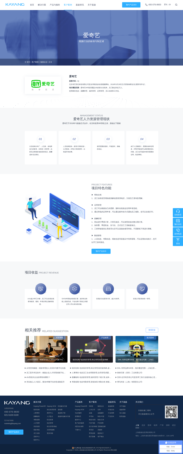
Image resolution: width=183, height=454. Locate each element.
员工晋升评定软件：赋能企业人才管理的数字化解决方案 (46, 373)
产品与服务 (55, 5)
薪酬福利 (37, 416)
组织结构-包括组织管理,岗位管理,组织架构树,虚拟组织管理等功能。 (92, 368)
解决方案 (42, 5)
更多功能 (50, 433)
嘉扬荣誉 (122, 410)
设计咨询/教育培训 (93, 428)
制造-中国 (101, 416)
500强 (91, 406)
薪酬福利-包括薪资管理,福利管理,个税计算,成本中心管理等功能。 (92, 377)
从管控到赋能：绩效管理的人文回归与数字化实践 (46, 368)
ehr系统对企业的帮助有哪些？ (38, 377)
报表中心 (37, 440)
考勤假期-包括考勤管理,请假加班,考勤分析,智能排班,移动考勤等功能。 (92, 382)
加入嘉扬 (122, 413)
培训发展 (37, 426)
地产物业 (101, 436)
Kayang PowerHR (40, 406)
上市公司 (92, 410)
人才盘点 (50, 416)
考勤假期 (37, 420)
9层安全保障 (79, 426)
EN (165, 4)
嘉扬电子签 (61, 413)
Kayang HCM (51, 406)
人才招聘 (37, 423)
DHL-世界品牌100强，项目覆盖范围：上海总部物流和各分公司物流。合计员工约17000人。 (137, 368)
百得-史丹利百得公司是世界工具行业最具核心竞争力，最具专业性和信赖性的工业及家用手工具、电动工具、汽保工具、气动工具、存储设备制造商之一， (137, 377)
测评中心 (50, 413)
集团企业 (43, 62)
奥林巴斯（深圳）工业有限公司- (130, 373)
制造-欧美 (92, 420)
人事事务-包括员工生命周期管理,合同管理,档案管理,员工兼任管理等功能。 (92, 373)
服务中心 (78, 420)
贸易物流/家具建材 (102, 428)
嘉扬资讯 (80, 5)
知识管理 (50, 423)
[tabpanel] (55, 219)
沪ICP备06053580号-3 (103, 448)
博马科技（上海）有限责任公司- (130, 382)
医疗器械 (92, 436)
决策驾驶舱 (51, 430)
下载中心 (78, 430)
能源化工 (101, 433)
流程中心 (37, 436)
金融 (90, 413)
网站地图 (114, 450)
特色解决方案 (62, 406)
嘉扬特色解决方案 (64, 416)
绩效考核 (37, 430)
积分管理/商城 (51, 426)
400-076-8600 (154, 5)
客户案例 (68, 5)
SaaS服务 (78, 413)
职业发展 (50, 420)
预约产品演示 (131, 5)
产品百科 (111, 416)
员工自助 (37, 433)
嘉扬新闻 (111, 406)
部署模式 (78, 416)
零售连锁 (92, 433)
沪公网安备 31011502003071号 (84, 448)
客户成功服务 (79, 423)
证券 (99, 410)
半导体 (91, 416)
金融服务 (101, 413)
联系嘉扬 (122, 416)
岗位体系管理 (51, 410)
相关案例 (150, 338)
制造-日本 (101, 420)
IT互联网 (101, 423)
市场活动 (111, 410)
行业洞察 (111, 413)
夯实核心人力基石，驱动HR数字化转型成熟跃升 (45, 382)
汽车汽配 (92, 423)
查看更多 (152, 330)
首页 (32, 5)
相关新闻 (59, 338)
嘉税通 (60, 410)
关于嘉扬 (92, 5)
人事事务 (37, 413)
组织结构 (37, 410)
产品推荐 (104, 338)
